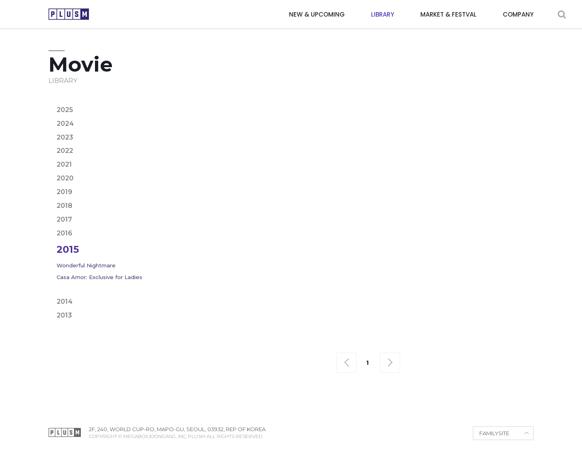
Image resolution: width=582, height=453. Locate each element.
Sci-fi (429, 115)
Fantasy (497, 101)
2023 (65, 137)
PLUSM (68, 14)
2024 (65, 123)
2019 (64, 192)
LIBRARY (382, 14)
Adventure (257, 101)
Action (218, 101)
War (493, 115)
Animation (303, 101)
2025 (65, 110)
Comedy (343, 101)
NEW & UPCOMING (317, 14)
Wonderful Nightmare (86, 265)
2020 (65, 178)
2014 (65, 301)
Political (355, 115)
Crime (377, 101)
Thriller (462, 115)
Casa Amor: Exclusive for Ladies (99, 277)
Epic (436, 101)
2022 (65, 151)
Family (463, 101)
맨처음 (346, 363)
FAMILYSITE (494, 433)
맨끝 (390, 363)
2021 (64, 164)
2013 (64, 315)
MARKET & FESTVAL (448, 14)
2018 (64, 206)
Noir (288, 115)
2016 (64, 233)
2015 (68, 249)
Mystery (257, 115)
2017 (64, 219)
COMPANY (518, 14)
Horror (220, 115)
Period (318, 115)
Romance (395, 115)
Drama (407, 101)
